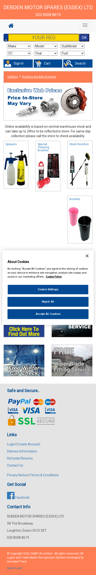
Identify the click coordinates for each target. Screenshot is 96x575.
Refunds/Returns (20, 458)
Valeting (12, 76)
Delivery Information (22, 451)
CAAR (34, 553)
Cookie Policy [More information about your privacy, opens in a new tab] (54, 276)
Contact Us (15, 465)
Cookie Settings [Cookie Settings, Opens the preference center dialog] (48, 289)
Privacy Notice (17, 475)
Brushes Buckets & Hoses (39, 76)
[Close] (87, 256)
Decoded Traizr (17, 561)
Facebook (18, 497)
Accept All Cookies (48, 313)
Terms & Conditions (44, 475)
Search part (14, 568)
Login (11, 444)
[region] (48, 287)
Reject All (48, 301)
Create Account (28, 444)
